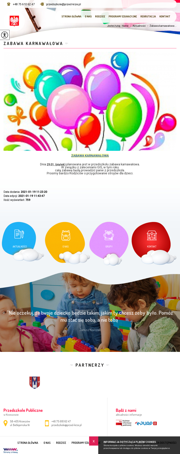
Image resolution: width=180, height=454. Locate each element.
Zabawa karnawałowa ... (161, 26)
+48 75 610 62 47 (21, 4)
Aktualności (137, 26)
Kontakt (164, 16)
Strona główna (71, 16)
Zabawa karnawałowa (33, 43)
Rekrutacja (148, 16)
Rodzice (100, 16)
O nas (88, 16)
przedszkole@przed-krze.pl (60, 4)
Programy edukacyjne (123, 16)
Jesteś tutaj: (114, 26)
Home (125, 26)
